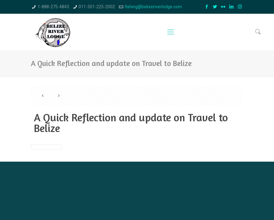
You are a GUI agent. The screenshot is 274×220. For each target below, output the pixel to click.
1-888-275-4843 (53, 6)
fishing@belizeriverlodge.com (153, 6)
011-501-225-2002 (97, 6)
